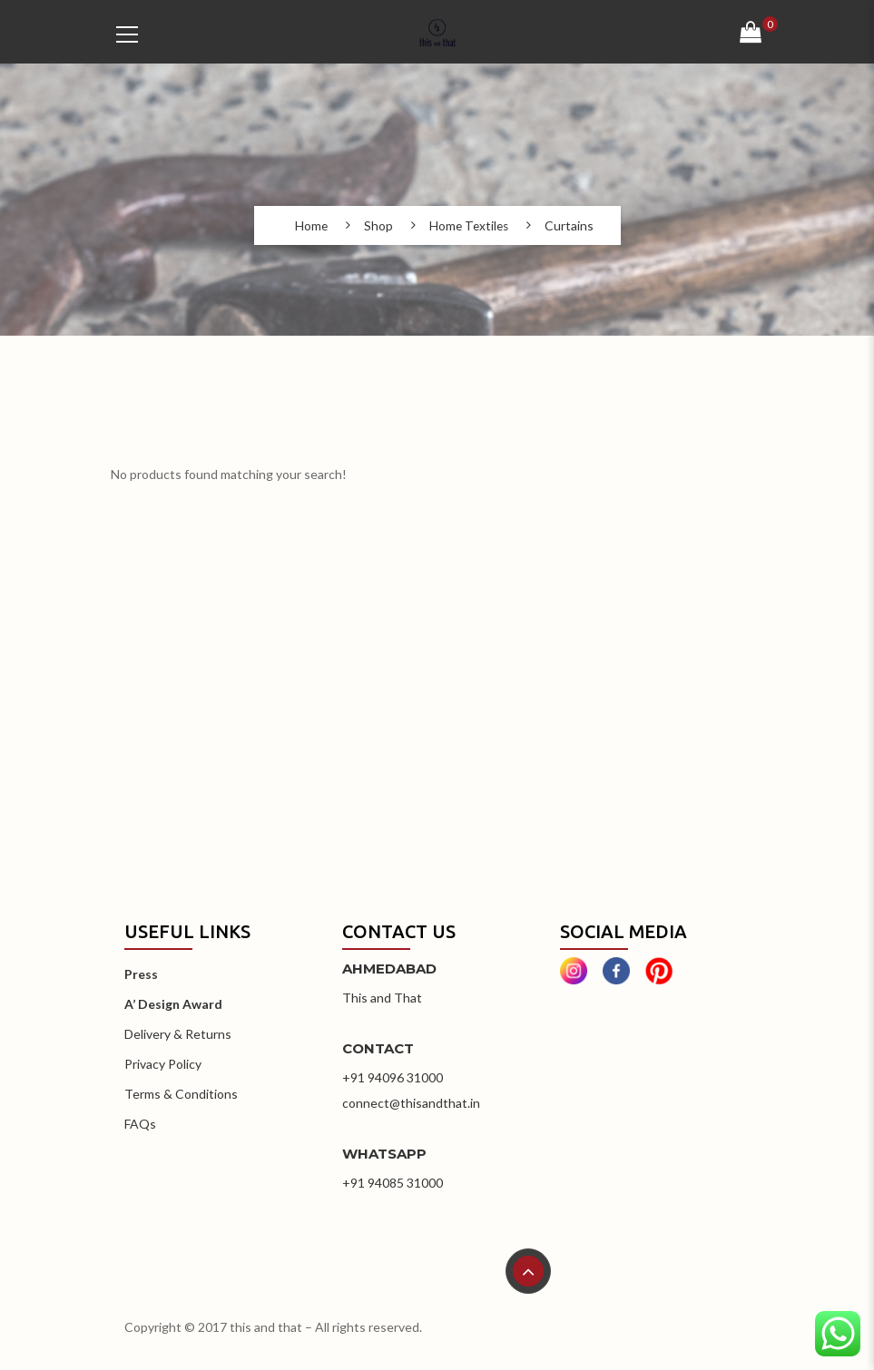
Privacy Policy (162, 1064)
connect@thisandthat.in (411, 1103)
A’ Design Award (173, 1004)
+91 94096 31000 (392, 1077)
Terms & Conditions (181, 1093)
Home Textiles (468, 226)
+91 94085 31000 (392, 1182)
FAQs (140, 1123)
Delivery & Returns (177, 1034)
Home (309, 226)
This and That (382, 997)
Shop (376, 226)
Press (141, 974)
